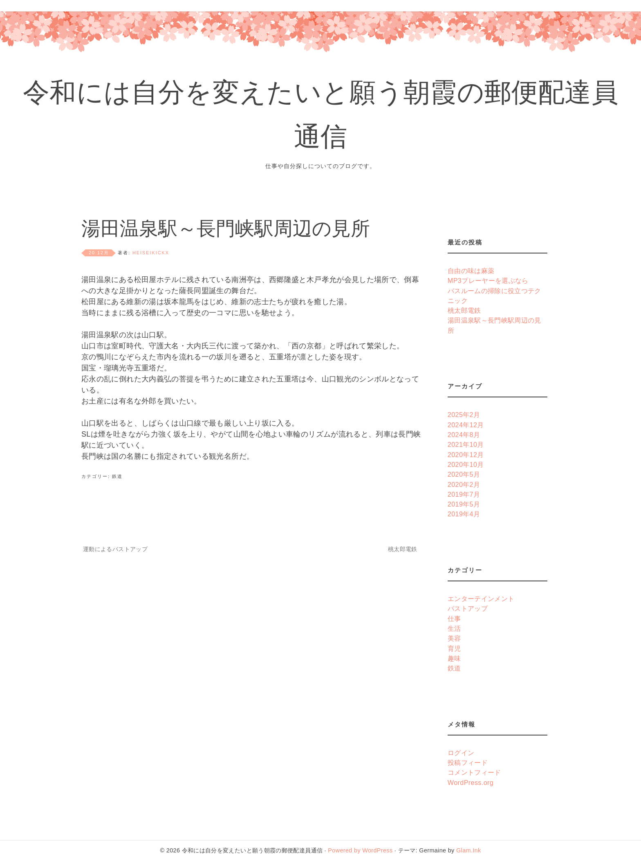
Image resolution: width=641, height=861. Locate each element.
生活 (454, 628)
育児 (454, 648)
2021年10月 (466, 444)
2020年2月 (464, 484)
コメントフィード (474, 772)
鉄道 (117, 476)
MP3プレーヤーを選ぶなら (488, 280)
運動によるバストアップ (115, 549)
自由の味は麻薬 (471, 270)
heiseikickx (150, 252)
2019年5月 (464, 504)
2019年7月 (464, 494)
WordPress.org (470, 782)
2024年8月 (464, 434)
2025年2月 (464, 414)
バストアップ (468, 608)
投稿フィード (468, 762)
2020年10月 (466, 464)
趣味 (454, 658)
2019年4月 (464, 514)
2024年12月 (466, 424)
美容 (454, 638)
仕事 (454, 618)
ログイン (461, 752)
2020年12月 (466, 454)
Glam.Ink (468, 850)
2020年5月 (464, 474)
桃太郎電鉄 (402, 549)
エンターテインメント (481, 598)
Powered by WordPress (360, 850)
